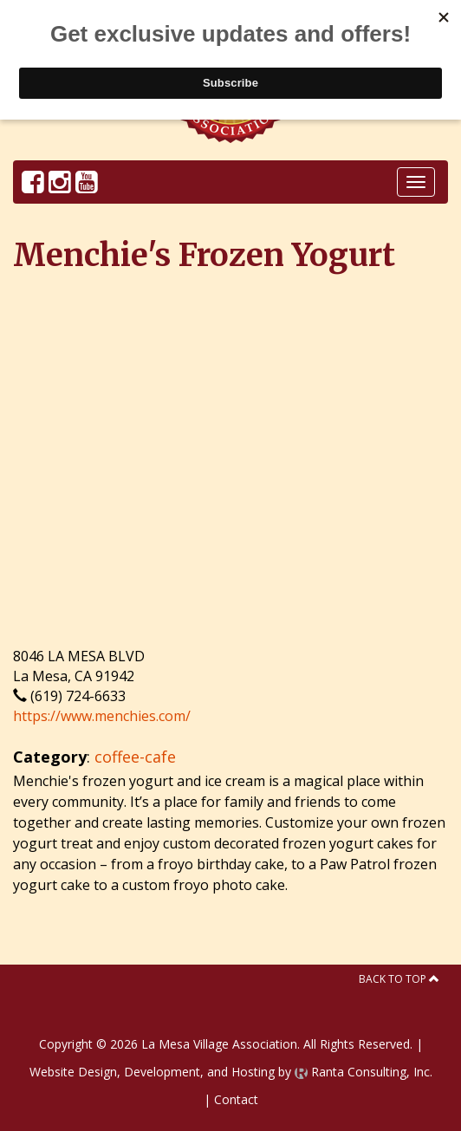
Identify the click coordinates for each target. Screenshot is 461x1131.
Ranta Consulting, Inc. (363, 1071)
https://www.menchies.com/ (102, 715)
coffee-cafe (135, 756)
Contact (236, 1099)
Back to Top (399, 979)
